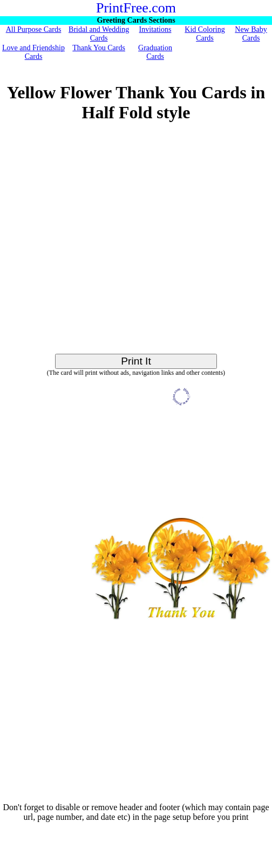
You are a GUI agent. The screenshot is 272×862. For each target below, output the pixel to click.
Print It (136, 361)
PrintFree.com (136, 8)
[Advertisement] (109, 244)
